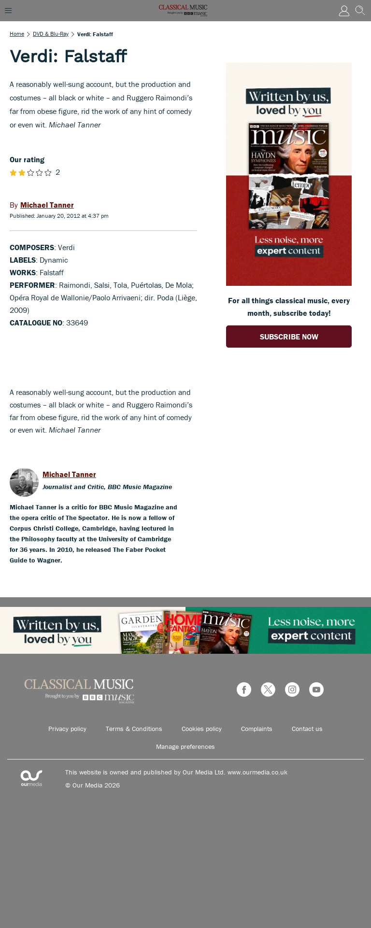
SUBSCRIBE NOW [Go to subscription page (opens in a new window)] (289, 336)
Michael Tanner (69, 474)
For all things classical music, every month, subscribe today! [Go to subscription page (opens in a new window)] (289, 306)
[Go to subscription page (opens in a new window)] (289, 283)
